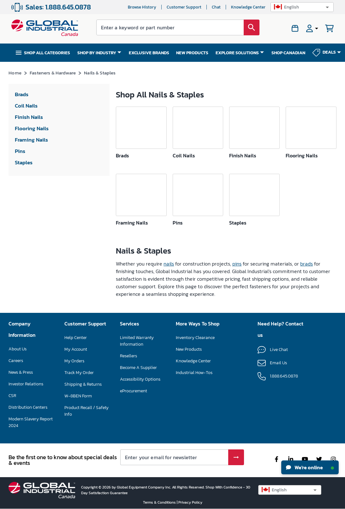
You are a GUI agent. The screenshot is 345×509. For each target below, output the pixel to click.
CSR (12, 395)
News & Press (21, 372)
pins (236, 263)
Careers (16, 360)
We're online (310, 467)
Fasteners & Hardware (53, 72)
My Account (75, 349)
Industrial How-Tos (194, 372)
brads (306, 263)
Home (15, 72)
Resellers (128, 356)
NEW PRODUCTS (192, 53)
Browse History (142, 7)
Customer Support (184, 7)
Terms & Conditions (160, 502)
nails (169, 263)
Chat (216, 7)
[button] (302, 7)
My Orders (74, 361)
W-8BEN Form (78, 396)
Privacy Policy (190, 502)
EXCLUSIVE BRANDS (149, 53)
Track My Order (79, 372)
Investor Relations (26, 384)
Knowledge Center (248, 7)
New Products (189, 349)
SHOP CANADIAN (288, 53)
